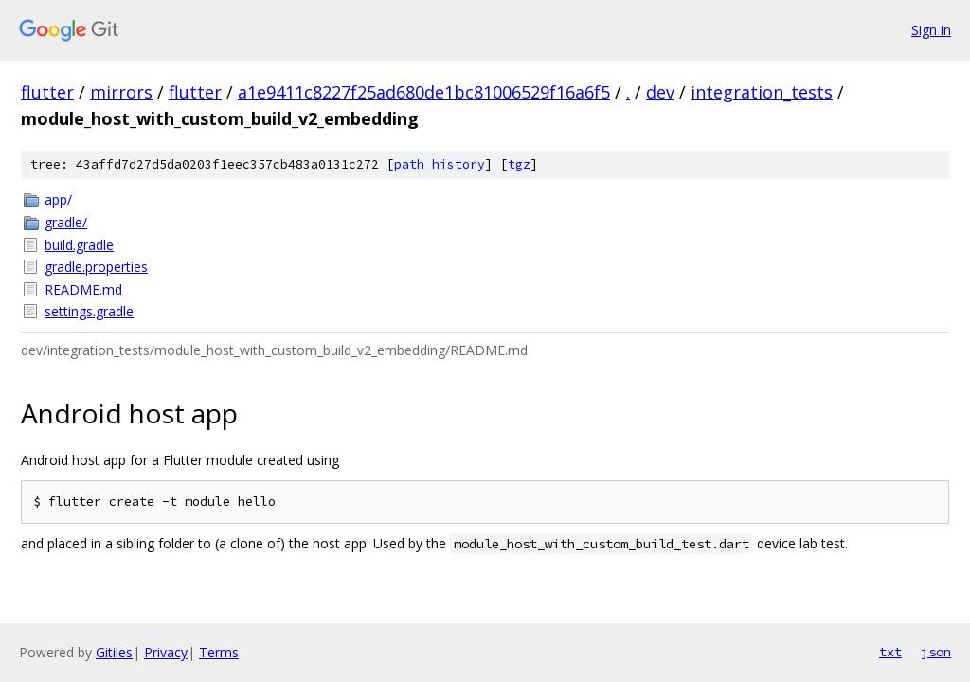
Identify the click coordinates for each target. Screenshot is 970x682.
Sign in (931, 30)
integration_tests (762, 92)
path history (439, 164)
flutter (47, 92)
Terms (219, 652)
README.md (83, 289)
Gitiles (114, 652)
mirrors (121, 92)
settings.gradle (89, 311)
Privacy (166, 652)
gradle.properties (96, 267)
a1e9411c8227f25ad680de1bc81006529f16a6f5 (424, 92)
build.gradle (79, 245)
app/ (58, 199)
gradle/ (66, 222)
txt (890, 651)
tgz (519, 164)
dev (660, 92)
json (936, 651)
